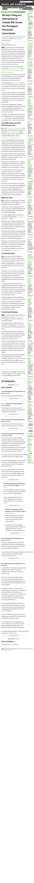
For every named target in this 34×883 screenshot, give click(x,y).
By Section (30, 428)
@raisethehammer (30, 462)
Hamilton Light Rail (30, 445)
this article (16, 250)
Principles (9, 7)
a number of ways (19, 262)
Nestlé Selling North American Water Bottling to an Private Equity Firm (30, 103)
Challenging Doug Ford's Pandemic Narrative (30, 182)
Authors (15, 7)
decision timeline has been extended (12, 270)
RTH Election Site (30, 448)
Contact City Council (29, 442)
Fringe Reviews (30, 451)
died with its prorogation (15, 68)
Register (5, 9)
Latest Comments (30, 439)
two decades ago (18, 317)
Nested (16, 384)
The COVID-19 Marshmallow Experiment (30, 220)
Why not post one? (30, 20)
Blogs (29, 456)
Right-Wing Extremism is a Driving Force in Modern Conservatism (30, 141)
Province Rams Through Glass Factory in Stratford (30, 281)
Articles (29, 455)
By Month (30, 427)
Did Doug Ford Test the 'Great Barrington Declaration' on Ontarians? (30, 65)
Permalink (11, 398)
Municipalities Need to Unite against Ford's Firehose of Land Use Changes (30, 163)
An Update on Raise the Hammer (30, 85)
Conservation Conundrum (30, 344)
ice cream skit (19, 216)
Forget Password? (28, 9)
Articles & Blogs (30, 458)
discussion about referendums (14, 128)
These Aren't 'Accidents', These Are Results (30, 325)
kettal (4, 403)
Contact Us (10, 650)
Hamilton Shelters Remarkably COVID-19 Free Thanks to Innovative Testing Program (30, 259)
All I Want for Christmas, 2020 (30, 238)
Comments (21, 7)
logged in (10, 644)
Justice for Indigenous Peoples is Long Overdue (30, 28)
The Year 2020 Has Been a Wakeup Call (30, 202)
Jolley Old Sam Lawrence (30, 122)
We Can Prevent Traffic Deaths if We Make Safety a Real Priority (30, 302)
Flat (18, 384)
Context (16, 398)
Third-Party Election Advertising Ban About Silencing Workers (30, 46)
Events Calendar (30, 11)
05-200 (3, 118)
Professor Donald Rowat (12, 132)
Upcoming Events (30, 461)
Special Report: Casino (8, 12)
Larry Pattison (6, 43)
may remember (16, 82)
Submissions (28, 7)
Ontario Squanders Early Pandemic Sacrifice (30, 407)
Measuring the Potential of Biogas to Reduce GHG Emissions (30, 382)
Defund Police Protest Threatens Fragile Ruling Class (30, 361)
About (4, 7)
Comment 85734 (9, 513)
